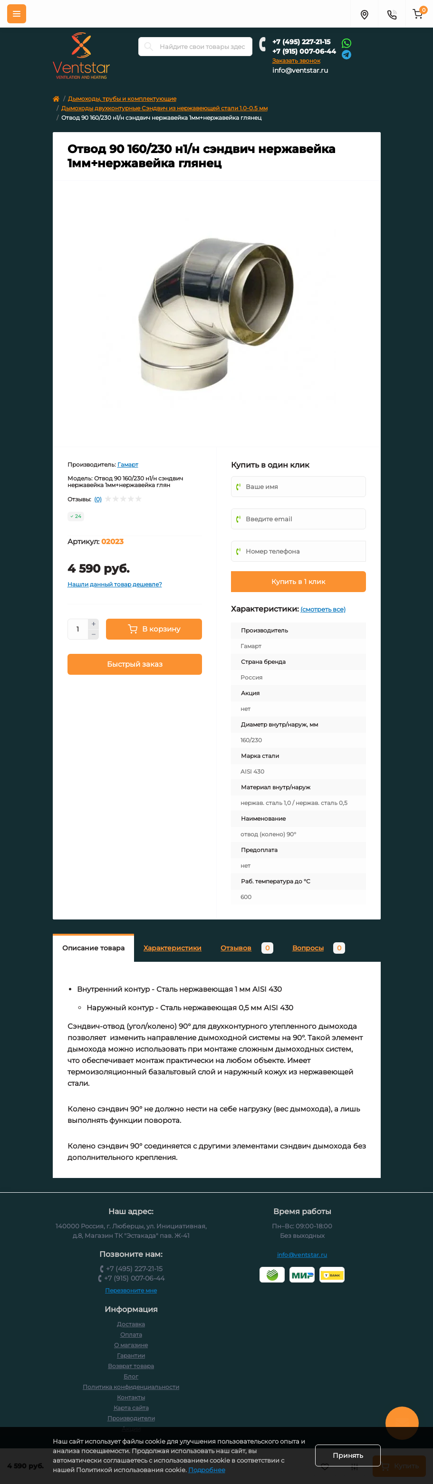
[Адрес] (364, 14)
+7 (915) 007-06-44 (304, 51)
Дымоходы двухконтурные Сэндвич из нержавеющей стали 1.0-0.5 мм (164, 108)
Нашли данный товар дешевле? (114, 584)
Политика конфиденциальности (131, 1386)
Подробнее (206, 1470)
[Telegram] (346, 54)
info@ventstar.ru (300, 70)
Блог (131, 1376)
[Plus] (93, 624)
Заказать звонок (296, 60)
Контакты (131, 1397)
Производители (131, 1418)
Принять (348, 1455)
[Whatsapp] (346, 42)
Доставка (131, 1324)
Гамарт (127, 464)
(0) (98, 499)
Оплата (131, 1334)
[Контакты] (391, 14)
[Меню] (16, 13)
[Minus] (93, 635)
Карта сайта (131, 1407)
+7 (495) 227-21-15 (301, 42)
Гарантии (131, 1355)
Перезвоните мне (131, 1290)
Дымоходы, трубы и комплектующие (122, 98)
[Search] (148, 46)
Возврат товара (131, 1365)
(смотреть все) (323, 609)
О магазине (131, 1345)
